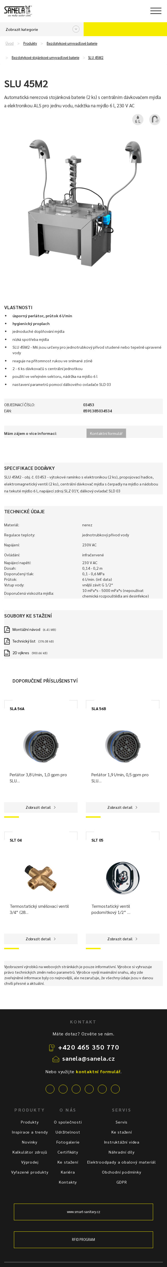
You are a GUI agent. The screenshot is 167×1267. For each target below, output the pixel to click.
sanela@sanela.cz (88, 1058)
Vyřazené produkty (30, 1171)
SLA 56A (17, 708)
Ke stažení (68, 1161)
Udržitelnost (68, 1131)
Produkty (30, 43)
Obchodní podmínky (121, 1171)
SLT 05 (97, 839)
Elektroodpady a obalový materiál (121, 1161)
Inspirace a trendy (30, 1131)
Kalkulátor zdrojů (30, 1151)
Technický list (24, 640)
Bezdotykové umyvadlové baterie (72, 43)
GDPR (121, 1181)
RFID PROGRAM (83, 1239)
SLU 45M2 (95, 57)
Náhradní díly (121, 1151)
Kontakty (68, 1181)
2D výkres (21, 652)
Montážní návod (26, 629)
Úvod (10, 43)
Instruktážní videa (121, 1141)
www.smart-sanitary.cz (83, 1211)
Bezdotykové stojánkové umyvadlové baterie (45, 57)
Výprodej (29, 1161)
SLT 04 (16, 839)
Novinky (30, 1141)
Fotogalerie (68, 1141)
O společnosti (68, 1121)
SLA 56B (98, 708)
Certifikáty (68, 1151)
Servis (122, 1121)
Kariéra (68, 1171)
